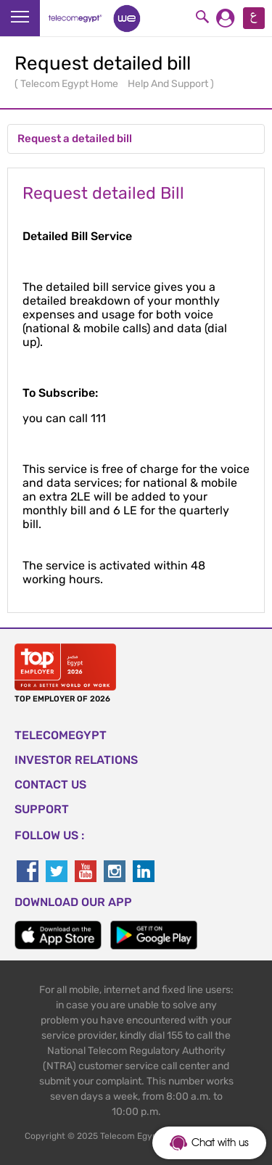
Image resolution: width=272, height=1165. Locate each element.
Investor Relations (76, 760)
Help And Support (169, 84)
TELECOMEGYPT (61, 735)
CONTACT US (50, 784)
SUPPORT (42, 809)
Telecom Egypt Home (70, 84)
